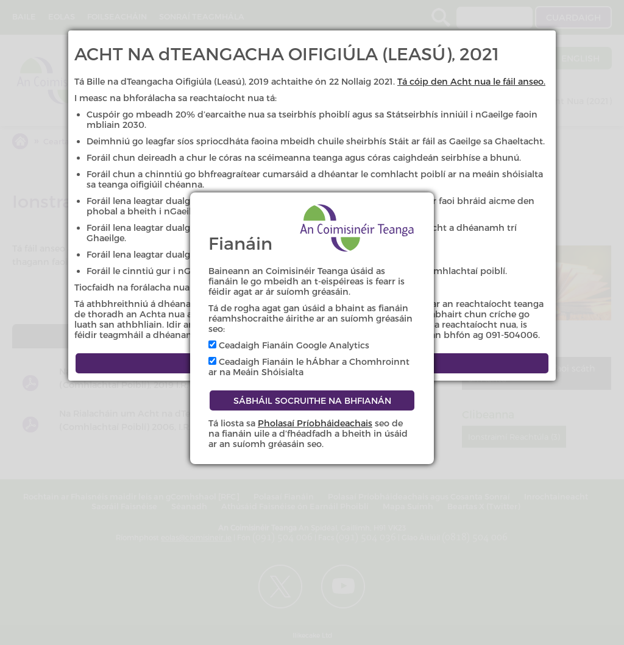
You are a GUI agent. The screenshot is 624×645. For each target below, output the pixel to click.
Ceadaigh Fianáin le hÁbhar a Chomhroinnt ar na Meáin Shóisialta (309, 366)
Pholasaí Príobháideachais (315, 423)
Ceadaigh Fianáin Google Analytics (288, 345)
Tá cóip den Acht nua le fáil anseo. (471, 81)
